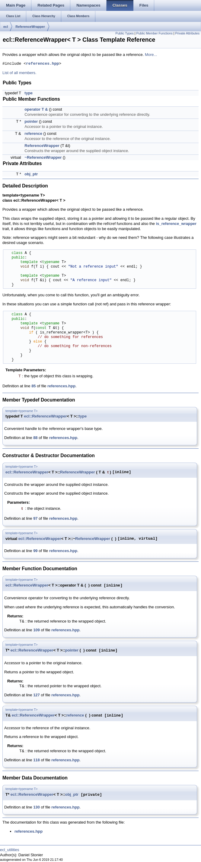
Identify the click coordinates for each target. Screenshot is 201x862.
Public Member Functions (154, 33)
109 (36, 630)
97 (35, 518)
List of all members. (19, 72)
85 (33, 386)
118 (36, 760)
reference (33, 133)
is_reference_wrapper (176, 223)
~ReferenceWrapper (43, 157)
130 (36, 807)
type (28, 93)
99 (35, 550)
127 (36, 695)
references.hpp (42, 64)
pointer (31, 121)
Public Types (125, 33)
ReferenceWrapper (30, 26)
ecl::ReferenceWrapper (45, 416)
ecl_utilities (9, 849)
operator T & (36, 109)
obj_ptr (31, 174)
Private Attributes (187, 33)
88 (35, 437)
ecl (5, 26)
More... (151, 54)
